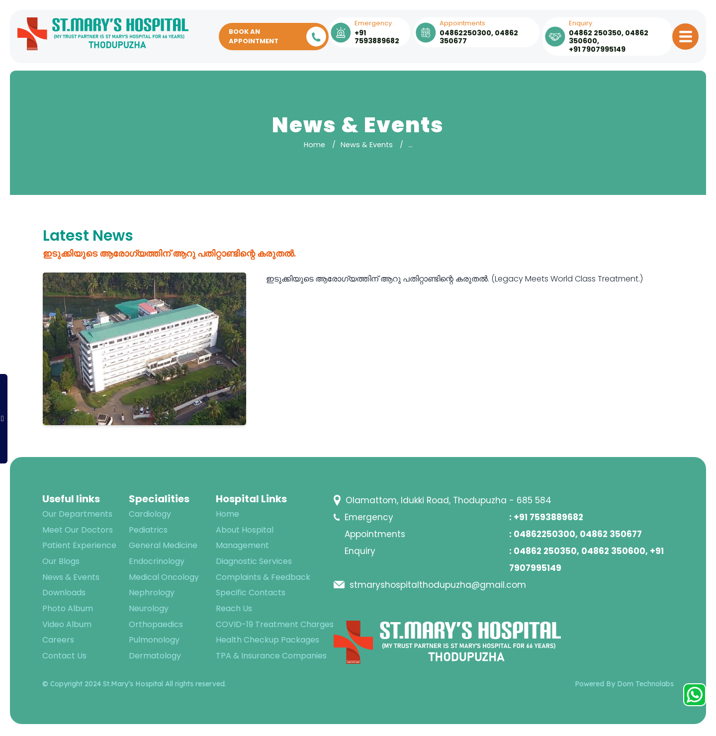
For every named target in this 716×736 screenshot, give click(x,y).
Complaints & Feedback (263, 577)
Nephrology (152, 592)
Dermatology (155, 655)
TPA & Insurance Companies (271, 655)
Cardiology (150, 514)
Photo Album (67, 608)
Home (314, 145)
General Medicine (163, 545)
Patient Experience (79, 545)
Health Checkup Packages (267, 639)
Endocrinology (156, 561)
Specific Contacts (250, 592)
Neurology (149, 608)
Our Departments (77, 514)
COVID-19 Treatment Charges (275, 624)
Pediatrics (148, 530)
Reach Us (234, 608)
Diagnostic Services (254, 561)
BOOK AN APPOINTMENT (277, 36)
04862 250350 (595, 33)
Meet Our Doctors (77, 530)
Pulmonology (154, 639)
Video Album (66, 624)
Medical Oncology (164, 577)
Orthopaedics (156, 624)
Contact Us (64, 655)
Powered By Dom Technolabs (624, 683)
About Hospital (244, 530)
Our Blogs (61, 561)
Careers (58, 639)
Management (242, 545)
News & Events (367, 145)
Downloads (64, 592)
